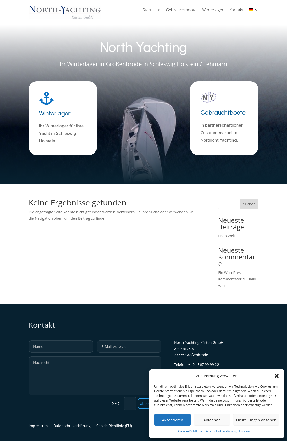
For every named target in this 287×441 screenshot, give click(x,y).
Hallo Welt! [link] (227, 235)
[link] (253, 11)
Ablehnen (212, 419)
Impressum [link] (247, 431)
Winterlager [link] (212, 10)
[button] (276, 376)
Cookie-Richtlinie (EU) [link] (114, 426)
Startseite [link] (151, 10)
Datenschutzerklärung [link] (221, 431)
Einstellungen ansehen (256, 419)
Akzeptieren (172, 419)
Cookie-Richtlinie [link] (190, 431)
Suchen (249, 204)
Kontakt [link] (236, 10)
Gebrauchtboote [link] (181, 10)
